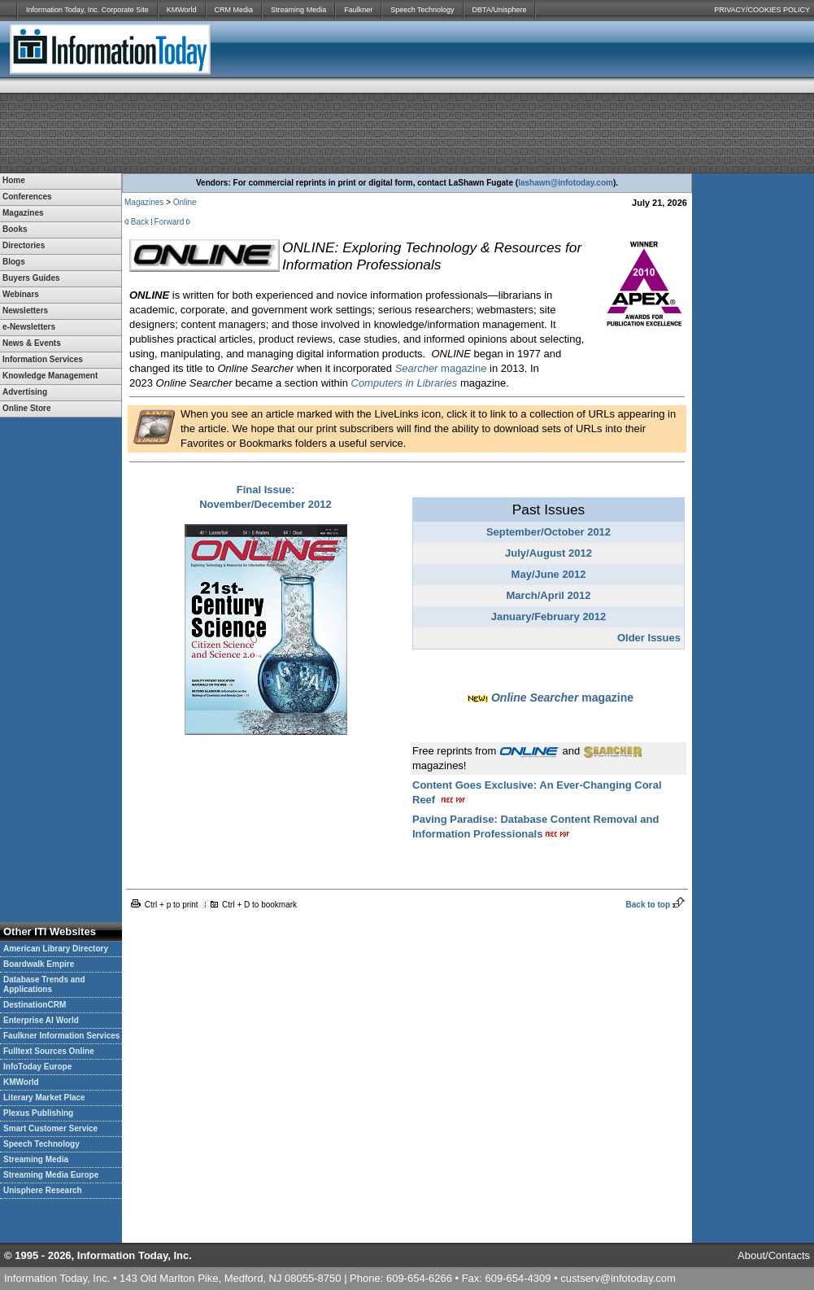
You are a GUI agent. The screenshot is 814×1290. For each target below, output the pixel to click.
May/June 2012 (548, 574)
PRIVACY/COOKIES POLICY (762, 10)
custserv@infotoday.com (618, 1278)
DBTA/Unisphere (499, 10)
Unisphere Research (42, 1190)
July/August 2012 (548, 553)
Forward (170, 221)
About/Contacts (774, 1255)
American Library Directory (55, 948)
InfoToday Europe (37, 1066)
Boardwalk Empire (38, 964)
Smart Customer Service (50, 1128)
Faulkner (358, 10)
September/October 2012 (548, 532)
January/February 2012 (549, 616)
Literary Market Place (44, 1097)
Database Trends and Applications (44, 984)
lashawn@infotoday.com (565, 182)
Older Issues (649, 638)
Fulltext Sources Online (48, 1051)
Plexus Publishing (38, 1113)
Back (140, 221)
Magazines (143, 202)
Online (185, 202)
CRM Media (234, 10)
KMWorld (182, 10)
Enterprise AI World (41, 1020)
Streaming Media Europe (50, 1174)
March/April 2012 (548, 595)
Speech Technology (422, 10)
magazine (441, 368)
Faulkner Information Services (61, 1035)
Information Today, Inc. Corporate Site (87, 10)
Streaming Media (298, 10)
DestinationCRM (34, 1004)
